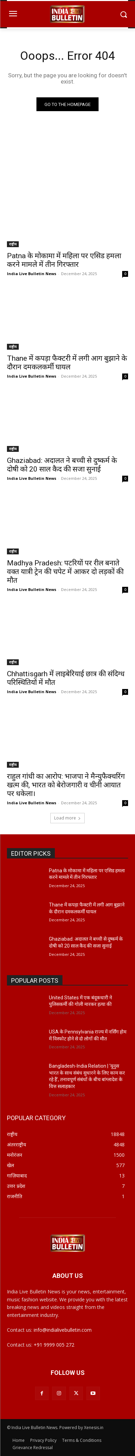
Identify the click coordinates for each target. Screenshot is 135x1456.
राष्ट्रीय (13, 244)
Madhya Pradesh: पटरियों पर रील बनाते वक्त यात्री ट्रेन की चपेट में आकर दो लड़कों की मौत (65, 571)
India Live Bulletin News (31, 273)
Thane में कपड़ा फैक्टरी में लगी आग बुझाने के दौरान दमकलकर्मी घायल (67, 362)
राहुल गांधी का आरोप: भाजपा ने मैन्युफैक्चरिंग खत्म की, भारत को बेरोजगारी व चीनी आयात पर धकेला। (66, 785)
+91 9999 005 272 (54, 1344)
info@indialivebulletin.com (63, 1330)
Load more (67, 818)
